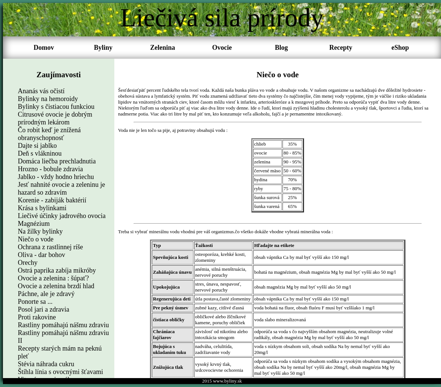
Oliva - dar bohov (41, 254)
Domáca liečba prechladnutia (57, 161)
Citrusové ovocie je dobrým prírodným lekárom (55, 118)
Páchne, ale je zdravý (46, 293)
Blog (281, 47)
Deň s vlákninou (40, 153)
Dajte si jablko (37, 145)
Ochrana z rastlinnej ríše (50, 247)
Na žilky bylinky (40, 231)
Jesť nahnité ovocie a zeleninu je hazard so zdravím (61, 188)
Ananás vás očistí (41, 91)
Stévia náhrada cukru (46, 364)
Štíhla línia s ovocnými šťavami (60, 371)
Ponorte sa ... (35, 301)
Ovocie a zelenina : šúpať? (53, 278)
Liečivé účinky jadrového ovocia (61, 215)
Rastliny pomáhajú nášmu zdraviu (63, 325)
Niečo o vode (35, 239)
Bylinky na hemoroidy (48, 99)
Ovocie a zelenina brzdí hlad (56, 286)
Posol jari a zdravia (43, 309)
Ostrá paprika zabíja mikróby (57, 270)
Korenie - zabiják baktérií (52, 200)
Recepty (340, 47)
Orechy (27, 262)
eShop (400, 47)
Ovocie (222, 47)
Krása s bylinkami (42, 208)
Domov (44, 47)
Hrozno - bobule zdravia (50, 169)
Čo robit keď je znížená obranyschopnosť (49, 134)
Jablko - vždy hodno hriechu (56, 177)
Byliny (103, 47)
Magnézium (34, 223)
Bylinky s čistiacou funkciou (56, 106)
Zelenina (162, 47)
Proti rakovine (37, 317)
